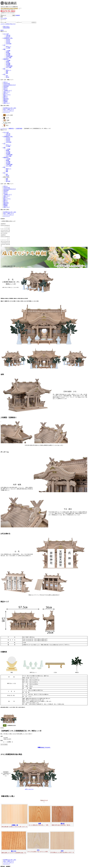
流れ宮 (7, 77)
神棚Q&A (5, 100)
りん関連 (8, 47)
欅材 (7, 179)
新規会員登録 (6, 27)
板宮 (7, 75)
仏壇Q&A (5, 87)
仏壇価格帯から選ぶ (8, 38)
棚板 (7, 73)
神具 (4, 68)
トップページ (4, 128)
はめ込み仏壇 (6, 83)
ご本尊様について (7, 90)
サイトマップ (6, 112)
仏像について (6, 91)
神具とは (5, 97)
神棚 (4, 49)
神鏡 (7, 71)
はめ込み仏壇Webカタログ (9, 84)
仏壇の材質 (6, 86)
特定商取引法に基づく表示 (9, 108)
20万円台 (8, 40)
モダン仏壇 (6, 33)
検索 (2, 16)
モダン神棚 (8, 57)
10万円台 (8, 42)
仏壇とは (5, 82)
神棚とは (5, 96)
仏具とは (5, 89)
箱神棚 (7, 52)
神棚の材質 (6, 98)
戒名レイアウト (7, 94)
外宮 (4, 74)
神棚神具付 (6, 59)
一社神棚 (8, 50)
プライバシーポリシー (8, 110)
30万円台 (8, 39)
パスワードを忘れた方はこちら (8, 23)
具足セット (8, 46)
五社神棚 (8, 54)
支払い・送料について (8, 109)
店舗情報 (5, 101)
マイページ (3, 19)
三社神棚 (8, 53)
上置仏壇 (8, 35)
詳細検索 (17, 15)
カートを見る (4, 18)
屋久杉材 (8, 181)
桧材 (7, 178)
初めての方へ (6, 26)
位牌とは (5, 93)
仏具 (4, 45)
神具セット (8, 70)
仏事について (6, 103)
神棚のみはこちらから (44, 747)
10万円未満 (8, 43)
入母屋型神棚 (9, 56)
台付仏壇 (8, 36)
